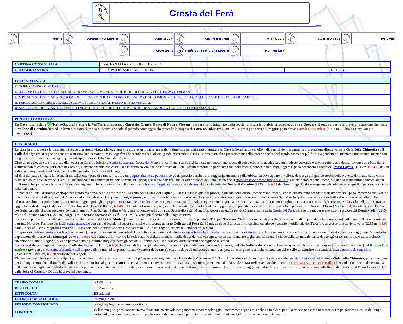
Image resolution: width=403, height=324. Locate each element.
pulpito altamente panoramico (151, 175)
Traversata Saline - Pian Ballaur (313, 263)
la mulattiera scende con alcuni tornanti (287, 258)
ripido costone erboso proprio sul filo (262, 180)
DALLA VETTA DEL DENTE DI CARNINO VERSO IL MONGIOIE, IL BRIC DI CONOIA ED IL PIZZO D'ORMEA (102, 92)
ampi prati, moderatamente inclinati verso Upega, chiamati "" (152, 202)
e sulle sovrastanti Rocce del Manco (134, 162)
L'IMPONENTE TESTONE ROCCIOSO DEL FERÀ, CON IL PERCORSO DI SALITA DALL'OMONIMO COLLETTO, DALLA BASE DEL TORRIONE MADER (136, 97)
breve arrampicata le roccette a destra (171, 184)
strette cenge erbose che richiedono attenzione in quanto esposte (218, 232)
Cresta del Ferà (283, 210)
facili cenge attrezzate (74, 223)
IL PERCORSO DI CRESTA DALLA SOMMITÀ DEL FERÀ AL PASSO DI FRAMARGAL (83, 102)
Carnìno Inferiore (96, 162)
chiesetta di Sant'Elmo (355, 249)
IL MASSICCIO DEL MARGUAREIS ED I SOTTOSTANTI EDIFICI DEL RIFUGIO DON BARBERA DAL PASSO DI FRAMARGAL (116, 108)
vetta (360, 223)
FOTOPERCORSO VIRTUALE (38, 86)
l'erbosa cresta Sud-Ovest (51, 232)
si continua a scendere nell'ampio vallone (72, 249)
